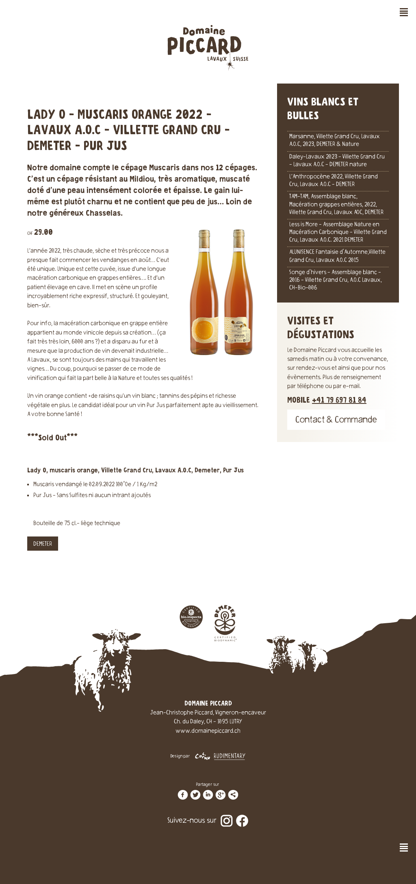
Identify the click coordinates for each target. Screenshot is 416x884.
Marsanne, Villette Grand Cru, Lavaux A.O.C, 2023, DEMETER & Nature (334, 140)
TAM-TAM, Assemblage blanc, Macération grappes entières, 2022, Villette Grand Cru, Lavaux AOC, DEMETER (336, 204)
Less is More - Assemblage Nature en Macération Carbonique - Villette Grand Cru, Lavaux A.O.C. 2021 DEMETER (338, 232)
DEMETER (42, 544)
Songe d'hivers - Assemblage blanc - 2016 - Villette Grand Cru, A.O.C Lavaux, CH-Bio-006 (335, 280)
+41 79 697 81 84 (339, 400)
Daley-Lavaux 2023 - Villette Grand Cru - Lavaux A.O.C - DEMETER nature (337, 161)
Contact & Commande (336, 420)
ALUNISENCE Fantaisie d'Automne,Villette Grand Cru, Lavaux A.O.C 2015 (337, 256)
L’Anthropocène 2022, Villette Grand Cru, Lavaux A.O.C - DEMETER (333, 181)
